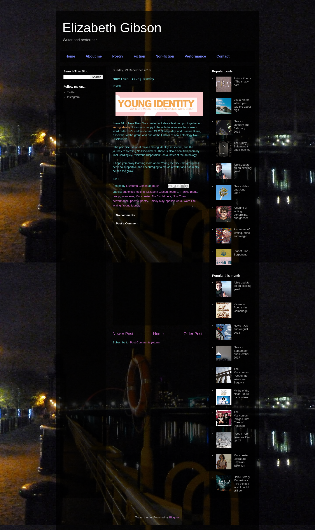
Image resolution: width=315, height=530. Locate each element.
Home (70, 56)
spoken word (174, 201)
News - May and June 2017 (241, 190)
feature (173, 191)
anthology (129, 191)
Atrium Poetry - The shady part (242, 82)
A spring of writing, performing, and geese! (241, 213)
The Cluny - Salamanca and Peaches (242, 146)
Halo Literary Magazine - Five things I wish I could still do (242, 483)
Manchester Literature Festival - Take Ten (241, 460)
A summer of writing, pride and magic (242, 233)
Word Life (190, 201)
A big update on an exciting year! (242, 168)
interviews (127, 196)
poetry (144, 201)
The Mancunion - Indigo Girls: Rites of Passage (241, 418)
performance (121, 201)
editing (140, 191)
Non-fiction (165, 56)
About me (94, 56)
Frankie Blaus (188, 191)
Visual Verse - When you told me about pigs (242, 105)
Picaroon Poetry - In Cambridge (241, 308)
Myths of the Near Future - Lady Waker (242, 394)
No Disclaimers (161, 196)
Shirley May (157, 201)
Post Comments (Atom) (145, 342)
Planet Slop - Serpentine (242, 252)
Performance (195, 56)
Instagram (73, 97)
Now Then (179, 196)
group (116, 196)
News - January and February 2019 (241, 126)
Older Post (193, 334)
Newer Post (123, 334)
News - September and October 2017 (241, 352)
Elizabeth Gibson (112, 27)
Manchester (143, 196)
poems (134, 201)
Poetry (117, 56)
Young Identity (131, 205)
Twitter (71, 92)
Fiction (139, 56)
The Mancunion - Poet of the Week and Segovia (241, 375)
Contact (223, 56)
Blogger (174, 517)
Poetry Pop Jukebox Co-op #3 (242, 437)
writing (117, 205)
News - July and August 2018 (241, 329)
